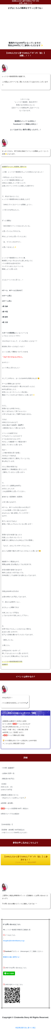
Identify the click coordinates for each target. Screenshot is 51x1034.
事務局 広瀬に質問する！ (11, 957)
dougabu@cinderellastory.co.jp (13, 941)
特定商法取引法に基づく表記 (25, 1028)
